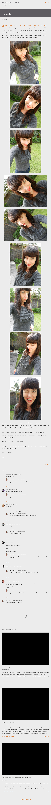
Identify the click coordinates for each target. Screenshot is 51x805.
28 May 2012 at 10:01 (14, 581)
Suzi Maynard (12, 479)
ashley (7, 581)
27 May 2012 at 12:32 (21, 531)
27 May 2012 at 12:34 (21, 570)
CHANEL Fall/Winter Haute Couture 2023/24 (16, 777)
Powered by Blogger (25, 799)
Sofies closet (8, 524)
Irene (7, 504)
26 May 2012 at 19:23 (21, 513)
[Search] (45, 2)
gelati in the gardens (8, 667)
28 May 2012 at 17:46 (17, 600)
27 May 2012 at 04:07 (16, 524)
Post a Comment (10, 736)
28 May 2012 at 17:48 (21, 590)
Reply (7, 486)
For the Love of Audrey (11, 2)
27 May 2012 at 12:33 (21, 554)
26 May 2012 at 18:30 (21, 494)
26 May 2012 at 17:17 (13, 489)
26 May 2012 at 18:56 (13, 504)
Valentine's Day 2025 (8, 722)
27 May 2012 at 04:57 (12, 542)
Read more (46, 681)
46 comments (9, 681)
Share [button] (46, 464)
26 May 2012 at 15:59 (16, 474)
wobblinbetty (8, 566)
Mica (7, 489)
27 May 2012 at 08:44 (17, 566)
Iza (6, 542)
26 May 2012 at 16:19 (21, 479)
